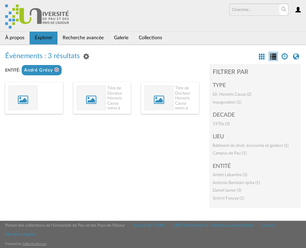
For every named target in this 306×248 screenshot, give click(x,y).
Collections (150, 37)
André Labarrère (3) (230, 175)
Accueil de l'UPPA (149, 225)
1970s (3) (221, 124)
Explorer (43, 37)
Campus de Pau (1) (229, 153)
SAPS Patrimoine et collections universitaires (213, 225)
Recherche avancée (83, 37)
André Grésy (41, 70)
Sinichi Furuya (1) (228, 198)
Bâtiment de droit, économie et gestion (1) (250, 145)
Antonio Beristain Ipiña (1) (236, 183)
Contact (268, 225)
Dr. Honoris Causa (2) (232, 94)
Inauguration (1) (227, 102)
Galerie (121, 37)
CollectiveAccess (34, 244)
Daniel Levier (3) (227, 190)
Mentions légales (20, 234)
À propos (14, 37)
